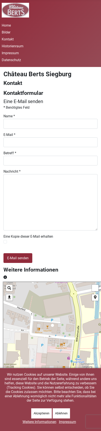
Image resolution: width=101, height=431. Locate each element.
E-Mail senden (18, 258)
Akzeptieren (41, 413)
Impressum (10, 53)
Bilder (6, 32)
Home (6, 25)
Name (9, 116)
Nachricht (12, 171)
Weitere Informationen (39, 422)
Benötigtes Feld (16, 107)
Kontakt (8, 39)
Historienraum (12, 46)
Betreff (9, 153)
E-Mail (9, 135)
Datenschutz (11, 60)
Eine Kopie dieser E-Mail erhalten (28, 236)
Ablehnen (61, 413)
